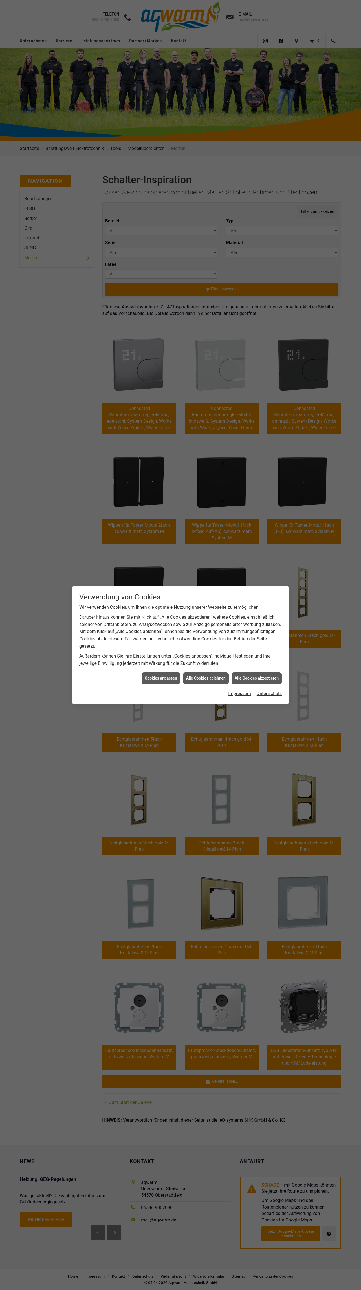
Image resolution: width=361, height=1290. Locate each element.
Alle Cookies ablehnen (206, 678)
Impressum (239, 693)
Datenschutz (269, 693)
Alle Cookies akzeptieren (257, 678)
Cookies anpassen (161, 678)
